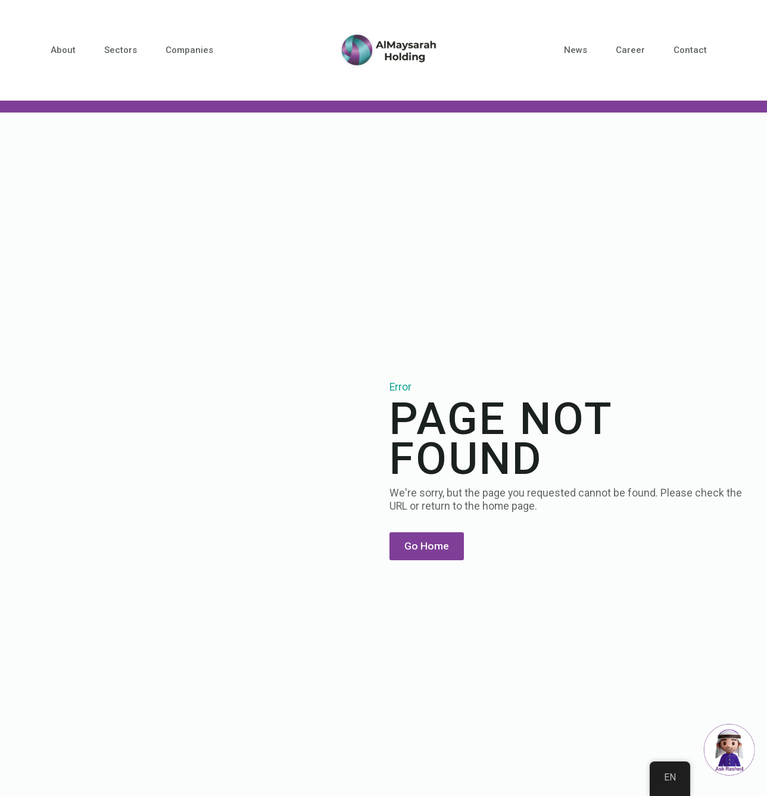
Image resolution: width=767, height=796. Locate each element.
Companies (189, 50)
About (63, 50)
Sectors (120, 50)
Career (630, 50)
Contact (690, 50)
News (575, 50)
